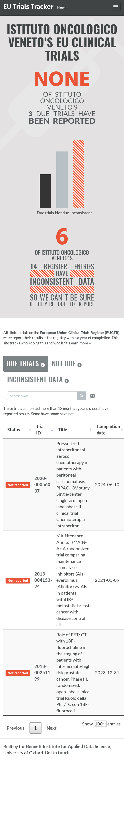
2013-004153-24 (43, 580)
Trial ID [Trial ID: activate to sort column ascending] (40, 429)
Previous (15, 728)
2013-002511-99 (43, 673)
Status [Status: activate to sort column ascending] (13, 429)
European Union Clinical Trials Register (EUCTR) (79, 332)
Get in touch (57, 752)
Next (52, 728)
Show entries (101, 724)
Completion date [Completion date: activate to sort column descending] (108, 429)
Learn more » (80, 343)
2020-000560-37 (43, 484)
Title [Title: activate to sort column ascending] (62, 429)
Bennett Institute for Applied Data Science (68, 746)
